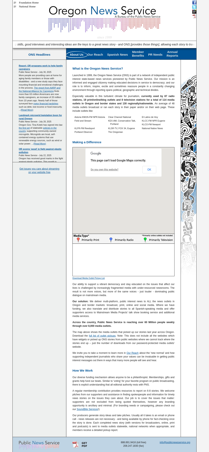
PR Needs (155, 54)
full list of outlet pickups (102, 335)
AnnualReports (172, 53)
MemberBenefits (138, 53)
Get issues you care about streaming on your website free (39, 170)
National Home (27, 6)
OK (149, 169)
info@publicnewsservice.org (175, 442)
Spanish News (117, 54)
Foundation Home (29, 2)
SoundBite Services (87, 409)
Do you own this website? (105, 169)
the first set (24, 128)
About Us (76, 54)
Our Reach (95, 54)
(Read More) (27, 110)
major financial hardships (45, 103)
